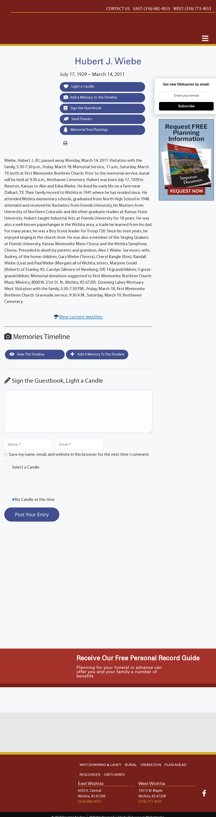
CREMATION (150, 765)
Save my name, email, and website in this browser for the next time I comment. (79, 455)
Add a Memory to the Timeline (90, 97)
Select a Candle (25, 467)
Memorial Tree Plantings (86, 129)
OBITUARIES (114, 774)
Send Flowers (78, 119)
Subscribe (186, 106)
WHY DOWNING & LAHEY (100, 765)
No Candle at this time (35, 500)
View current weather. (81, 317)
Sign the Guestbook (82, 108)
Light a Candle (79, 86)
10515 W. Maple (150, 791)
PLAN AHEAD (175, 765)
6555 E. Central (89, 791)
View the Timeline (26, 354)
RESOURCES (90, 774)
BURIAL (131, 765)
